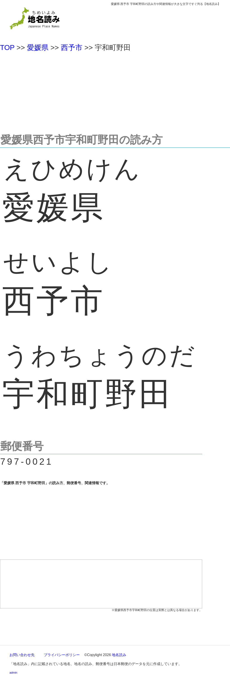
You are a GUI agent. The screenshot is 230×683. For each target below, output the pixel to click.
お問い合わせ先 (22, 655)
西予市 (71, 47)
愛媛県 (38, 47)
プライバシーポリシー (62, 655)
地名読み (119, 655)
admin (13, 672)
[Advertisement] (115, 90)
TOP (7, 47)
